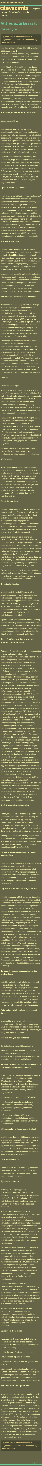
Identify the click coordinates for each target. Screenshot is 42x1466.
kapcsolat (37, 9)
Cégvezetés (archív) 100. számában (24, 48)
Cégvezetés (14, 8)
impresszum (37, 1463)
